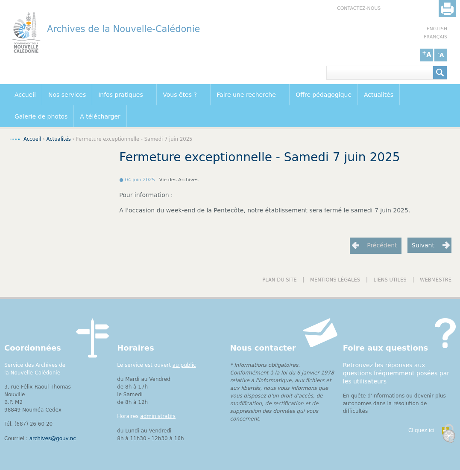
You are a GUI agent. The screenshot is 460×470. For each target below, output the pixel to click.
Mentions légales (335, 280)
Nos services (67, 94)
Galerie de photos (41, 116)
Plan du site (279, 280)
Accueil (25, 94)
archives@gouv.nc (52, 438)
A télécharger (100, 116)
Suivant (423, 245)
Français (435, 37)
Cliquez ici (421, 430)
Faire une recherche (247, 95)
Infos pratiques (122, 95)
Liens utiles (390, 280)
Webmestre (435, 280)
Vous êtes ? (181, 95)
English (437, 29)
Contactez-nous (359, 8)
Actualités (378, 94)
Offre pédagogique (324, 94)
